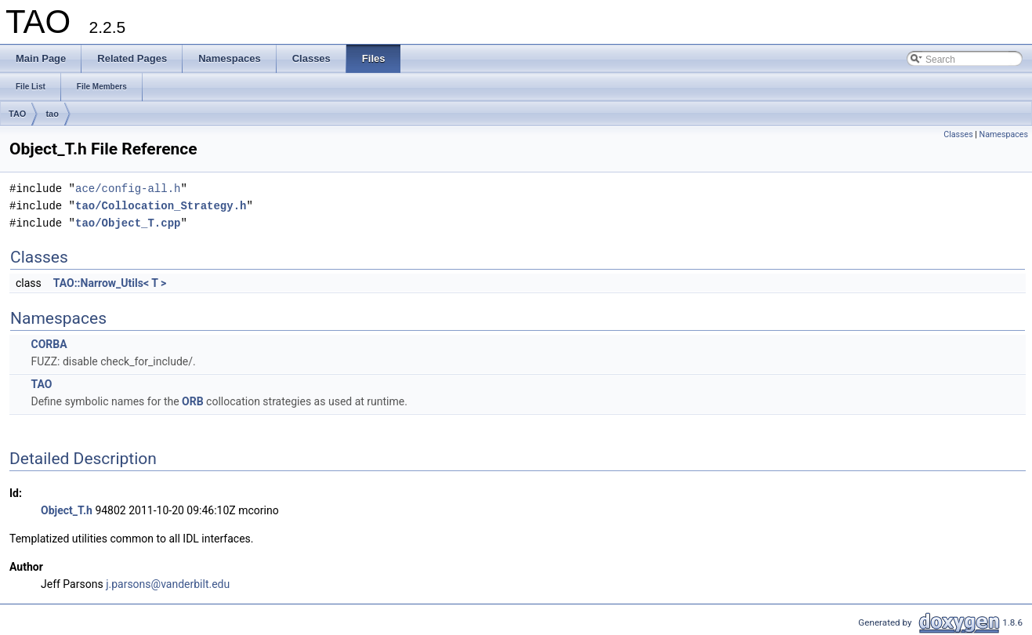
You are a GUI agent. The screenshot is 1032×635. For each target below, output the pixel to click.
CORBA (49, 344)
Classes (957, 134)
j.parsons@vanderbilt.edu (168, 584)
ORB (193, 401)
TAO (17, 113)
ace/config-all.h (127, 188)
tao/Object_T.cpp (127, 223)
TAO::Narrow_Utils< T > (109, 283)
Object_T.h (66, 510)
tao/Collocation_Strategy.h (160, 205)
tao (52, 113)
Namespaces (1003, 134)
